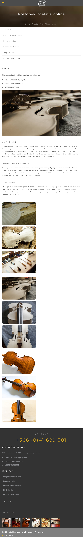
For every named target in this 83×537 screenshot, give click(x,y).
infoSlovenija (38, 532)
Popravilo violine (9, 41)
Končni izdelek (9, 142)
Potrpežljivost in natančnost (15, 164)
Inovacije (35, 24)
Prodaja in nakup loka (11, 58)
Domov (27, 24)
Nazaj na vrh (7, 535)
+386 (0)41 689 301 (12, 87)
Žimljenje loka (8, 53)
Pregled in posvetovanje (12, 35)
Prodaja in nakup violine (12, 47)
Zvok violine (9, 183)
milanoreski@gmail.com (13, 84)
